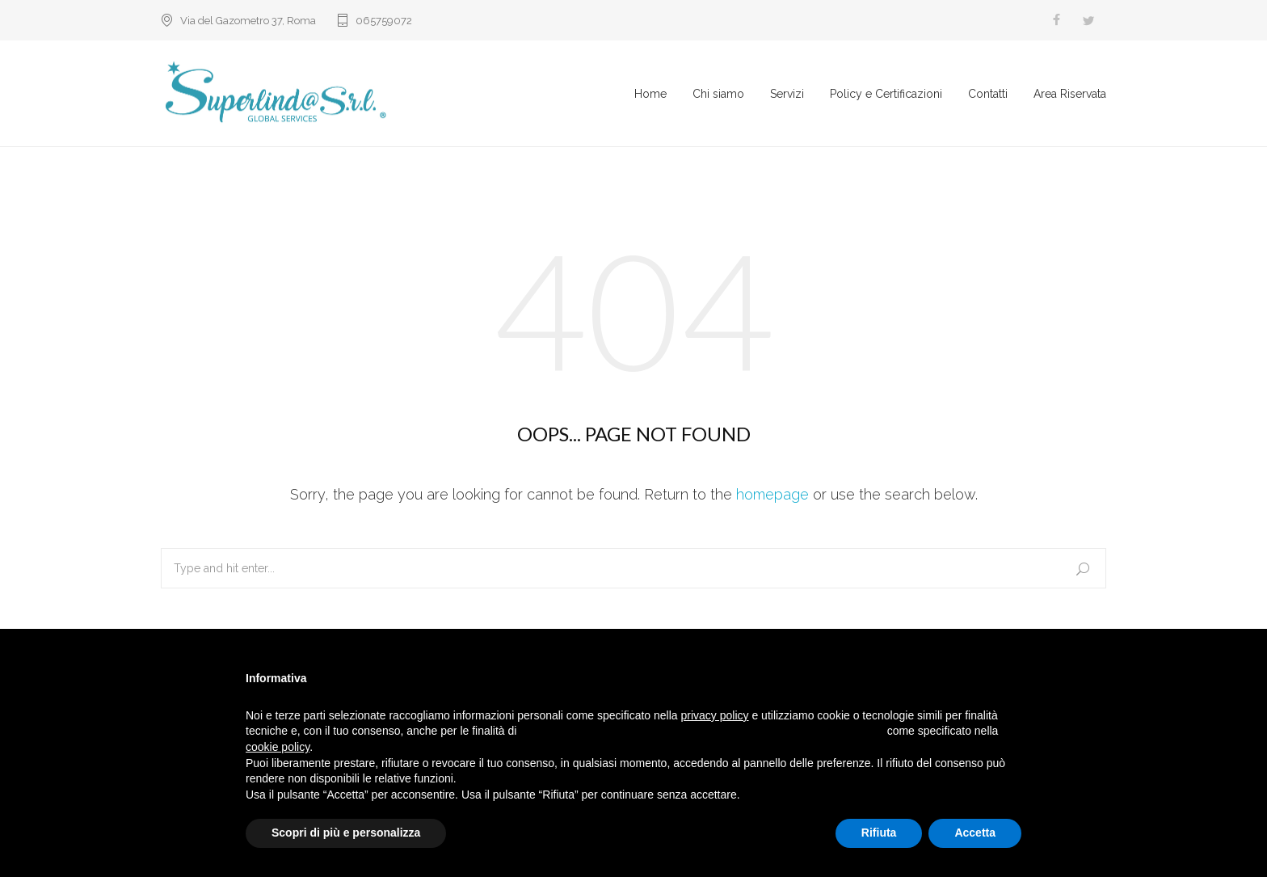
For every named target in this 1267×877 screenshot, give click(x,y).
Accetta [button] (975, 832)
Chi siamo (718, 95)
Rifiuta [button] (879, 832)
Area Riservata (1069, 95)
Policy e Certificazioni (886, 95)
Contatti (988, 95)
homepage (772, 498)
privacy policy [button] (715, 715)
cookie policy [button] (277, 746)
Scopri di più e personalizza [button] (346, 832)
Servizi (787, 95)
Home (650, 95)
